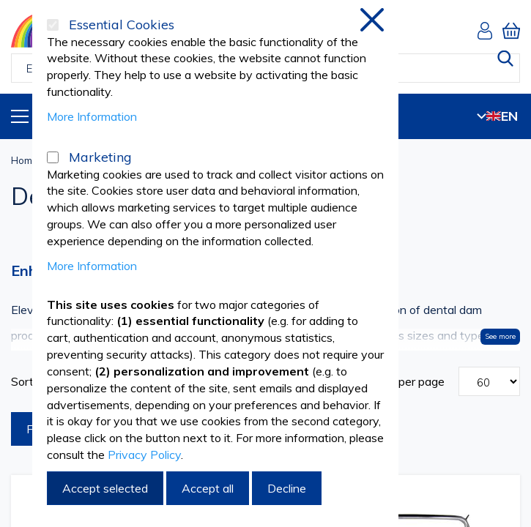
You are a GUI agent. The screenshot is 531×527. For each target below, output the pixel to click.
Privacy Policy (144, 454)
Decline (286, 488)
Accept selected (105, 488)
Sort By (31, 381)
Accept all (208, 488)
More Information (92, 116)
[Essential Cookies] (53, 25)
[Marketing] (53, 157)
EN (497, 116)
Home (24, 160)
